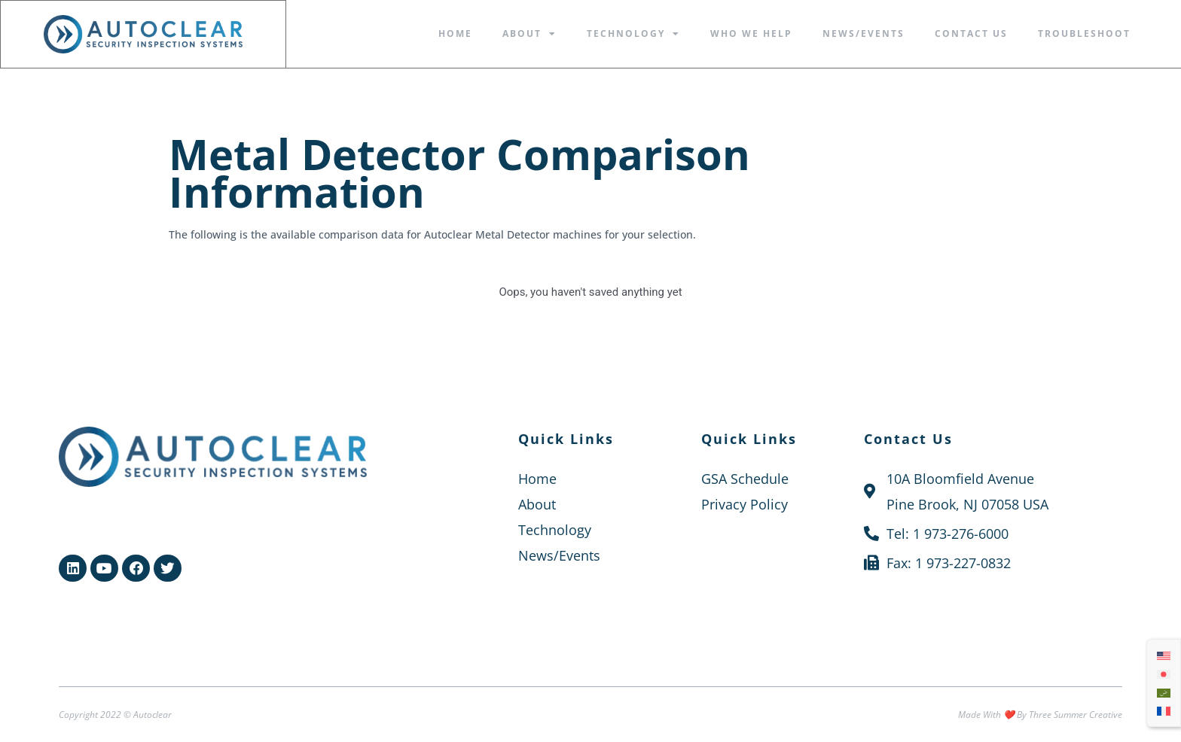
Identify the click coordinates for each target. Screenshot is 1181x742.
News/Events (863, 33)
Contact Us (971, 33)
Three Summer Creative (1075, 713)
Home (455, 33)
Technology (633, 34)
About (529, 34)
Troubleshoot (1084, 33)
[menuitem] (1163, 654)
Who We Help (751, 33)
